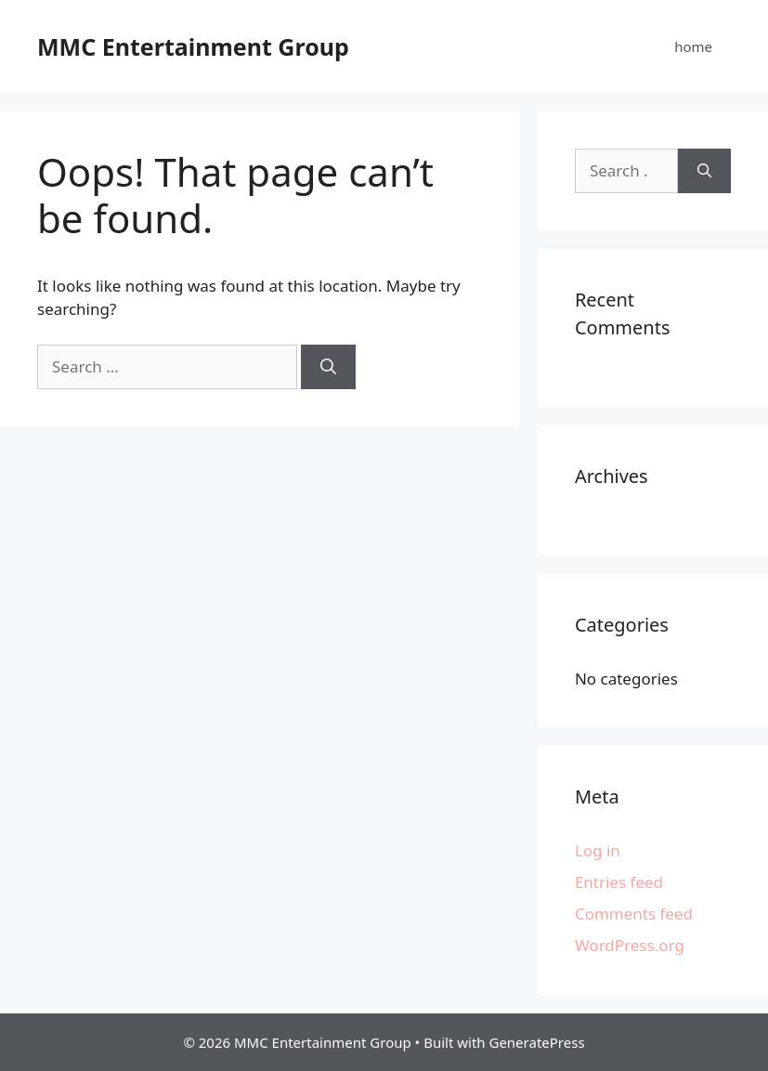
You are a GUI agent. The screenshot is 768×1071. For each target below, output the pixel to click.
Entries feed (619, 882)
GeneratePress (536, 1042)
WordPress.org (629, 945)
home (693, 46)
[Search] (328, 367)
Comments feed (634, 913)
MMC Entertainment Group (193, 46)
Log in (597, 850)
